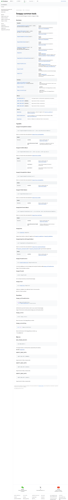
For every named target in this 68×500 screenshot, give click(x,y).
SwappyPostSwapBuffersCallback (23, 25)
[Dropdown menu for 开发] (26, 1)
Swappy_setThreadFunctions (50, 66)
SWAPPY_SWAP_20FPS (20, 100)
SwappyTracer (19, 73)
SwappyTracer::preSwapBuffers (43, 39)
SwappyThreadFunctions (21, 63)
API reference (4, 4)
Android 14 (43, 498)
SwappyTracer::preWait (42, 44)
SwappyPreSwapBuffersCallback (23, 36)
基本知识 (11, 1)
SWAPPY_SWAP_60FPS (20, 105)
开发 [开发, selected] (24, 1)
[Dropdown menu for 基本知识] (14, 1)
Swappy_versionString (21, 90)
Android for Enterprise (17, 498)
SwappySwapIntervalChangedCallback (24, 58)
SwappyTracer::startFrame (42, 50)
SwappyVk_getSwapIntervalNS (35, 248)
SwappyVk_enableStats (51, 55)
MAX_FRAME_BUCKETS (20, 98)
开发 (23, 10)
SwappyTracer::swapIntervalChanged (44, 61)
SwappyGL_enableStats (42, 55)
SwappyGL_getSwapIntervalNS (23, 248)
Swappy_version (20, 86)
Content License (41, 385)
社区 (37, 1)
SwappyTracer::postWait (36, 155)
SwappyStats (19, 52)
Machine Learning (26, 498)
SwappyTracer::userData (43, 140)
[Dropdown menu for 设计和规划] (21, 1)
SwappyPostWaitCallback (21, 31)
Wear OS (33, 498)
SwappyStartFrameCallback (22, 47)
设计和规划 (18, 1)
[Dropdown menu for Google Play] (34, 1)
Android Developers (19, 10)
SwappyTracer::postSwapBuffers (43, 28)
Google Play (31, 1)
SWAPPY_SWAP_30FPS (20, 103)
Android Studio (63, 1)
